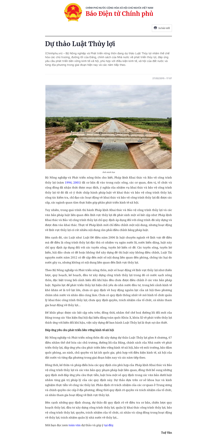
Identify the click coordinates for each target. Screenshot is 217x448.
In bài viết (162, 28)
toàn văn (75, 425)
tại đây (108, 425)
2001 (76, 182)
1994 (68, 182)
